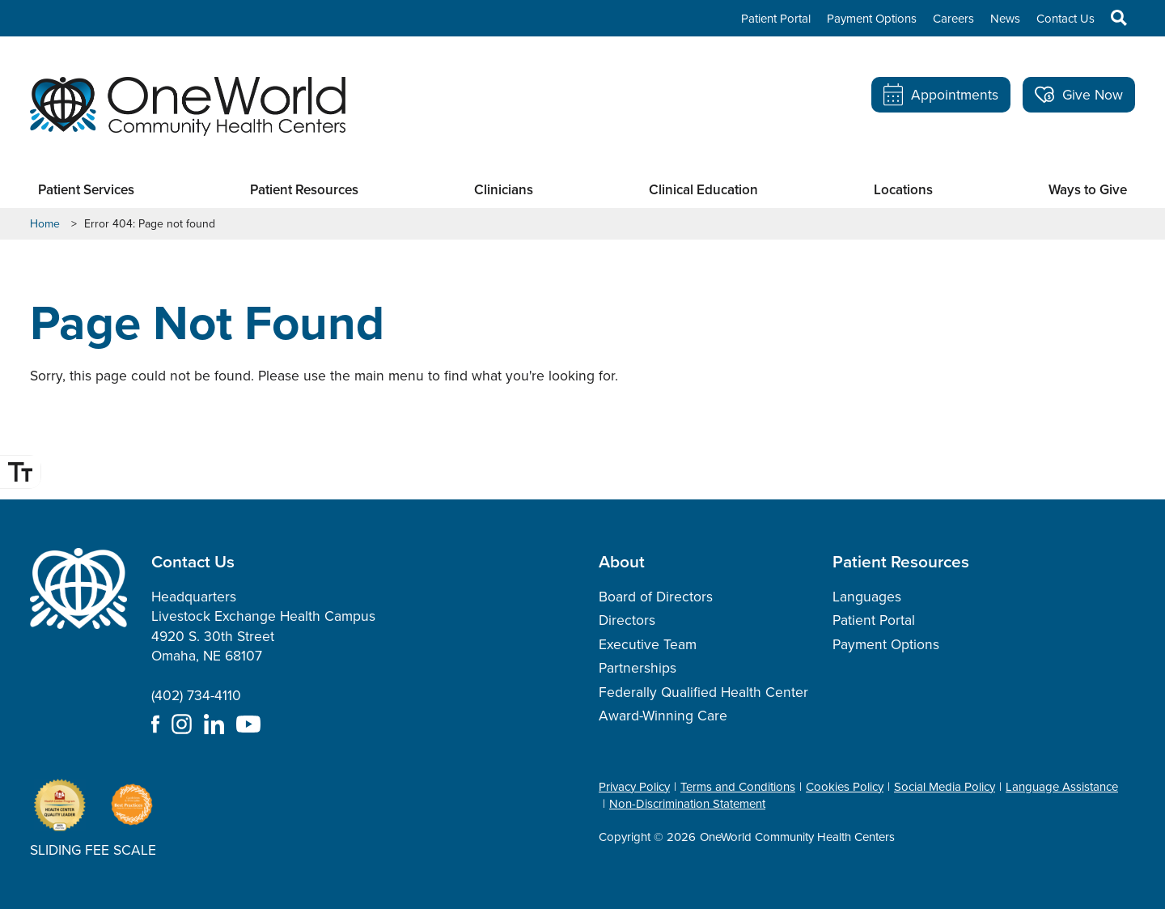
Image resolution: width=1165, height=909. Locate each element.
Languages (866, 596)
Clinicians (503, 190)
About (622, 561)
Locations (903, 190)
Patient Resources (304, 190)
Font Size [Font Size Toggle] (22, 472)
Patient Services (86, 190)
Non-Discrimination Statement (687, 804)
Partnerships (637, 667)
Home (45, 224)
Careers (953, 19)
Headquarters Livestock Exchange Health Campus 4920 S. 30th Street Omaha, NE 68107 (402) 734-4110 (263, 646)
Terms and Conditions (737, 787)
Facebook (155, 724)
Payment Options (872, 19)
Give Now (1079, 94)
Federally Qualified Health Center (703, 692)
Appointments (940, 94)
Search (1111, 18)
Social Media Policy (944, 787)
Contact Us (1065, 19)
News (1005, 19)
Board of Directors (656, 596)
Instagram (182, 724)
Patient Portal (776, 19)
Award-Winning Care (663, 715)
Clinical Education (703, 190)
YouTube (248, 724)
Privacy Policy (634, 787)
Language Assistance (1062, 787)
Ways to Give (1087, 190)
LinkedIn (214, 724)
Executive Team (648, 644)
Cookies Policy (844, 787)
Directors (627, 620)
